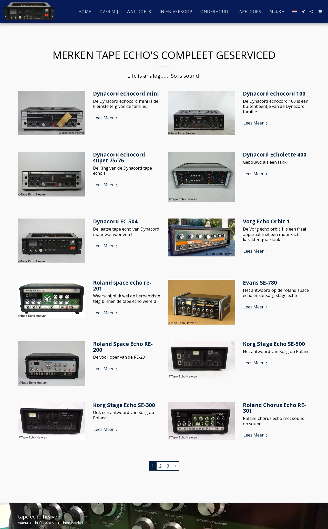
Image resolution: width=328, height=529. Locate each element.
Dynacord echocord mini (126, 93)
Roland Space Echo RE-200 (123, 346)
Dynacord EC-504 (115, 221)
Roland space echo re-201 (122, 285)
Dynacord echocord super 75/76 (119, 157)
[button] (303, 11)
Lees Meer (106, 118)
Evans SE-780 (260, 282)
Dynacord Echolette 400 (274, 154)
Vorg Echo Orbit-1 (266, 221)
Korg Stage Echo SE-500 (274, 343)
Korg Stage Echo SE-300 (124, 405)
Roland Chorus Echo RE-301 (274, 407)
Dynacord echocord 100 (274, 93)
